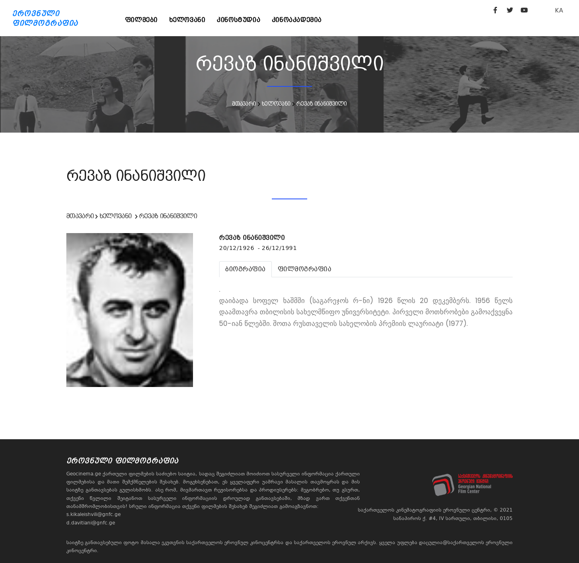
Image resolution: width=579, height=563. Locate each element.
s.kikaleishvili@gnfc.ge (93, 514)
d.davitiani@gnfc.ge (90, 523)
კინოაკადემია (299, 20)
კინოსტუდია (240, 20)
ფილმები (141, 20)
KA (559, 10)
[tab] (245, 269)
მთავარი (244, 103)
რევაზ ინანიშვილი (321, 103)
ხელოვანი (188, 20)
